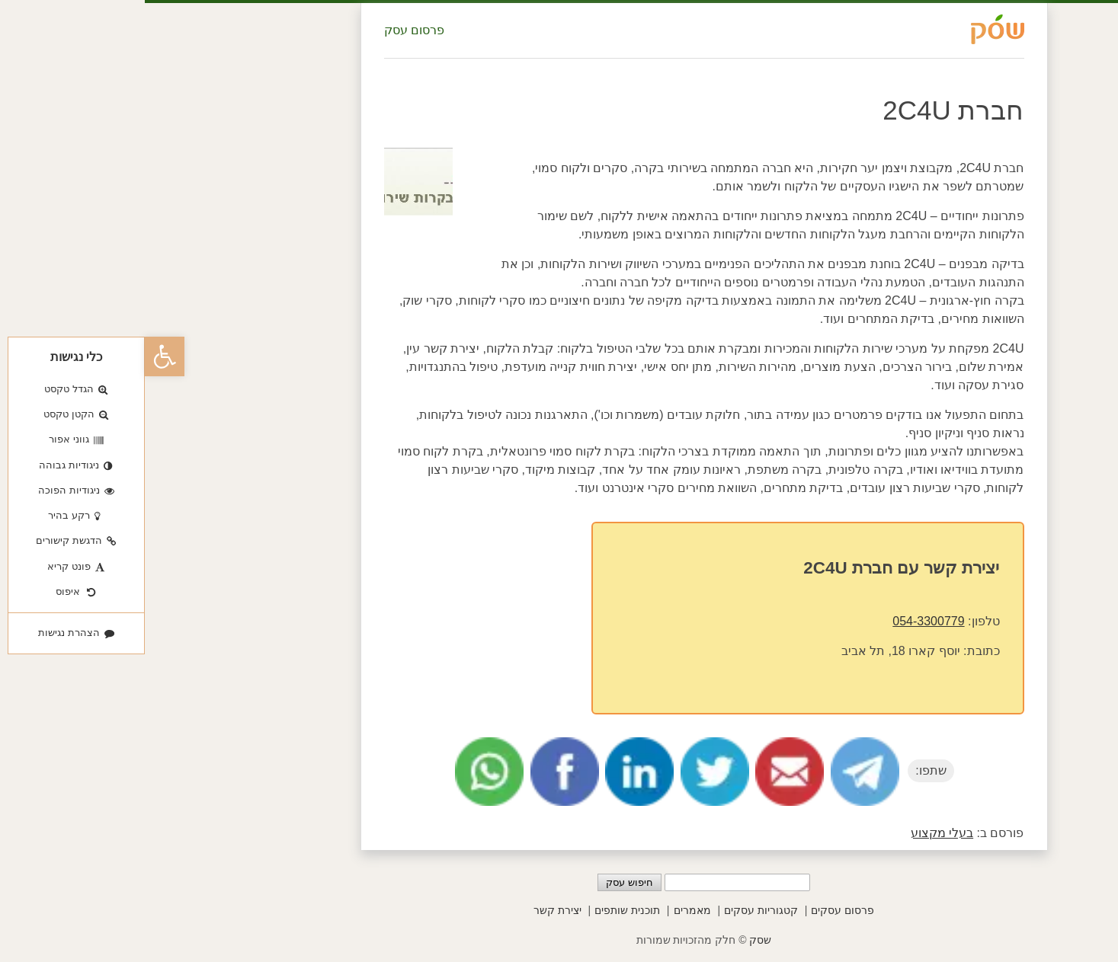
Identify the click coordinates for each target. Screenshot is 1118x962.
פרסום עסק (269, 30)
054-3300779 (783, 621)
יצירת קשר (413, 910)
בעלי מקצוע (797, 832)
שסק (615, 940)
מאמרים (547, 910)
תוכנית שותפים (482, 910)
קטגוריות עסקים (616, 910)
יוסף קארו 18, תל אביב (756, 650)
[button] (20, 356)
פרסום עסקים (697, 910)
